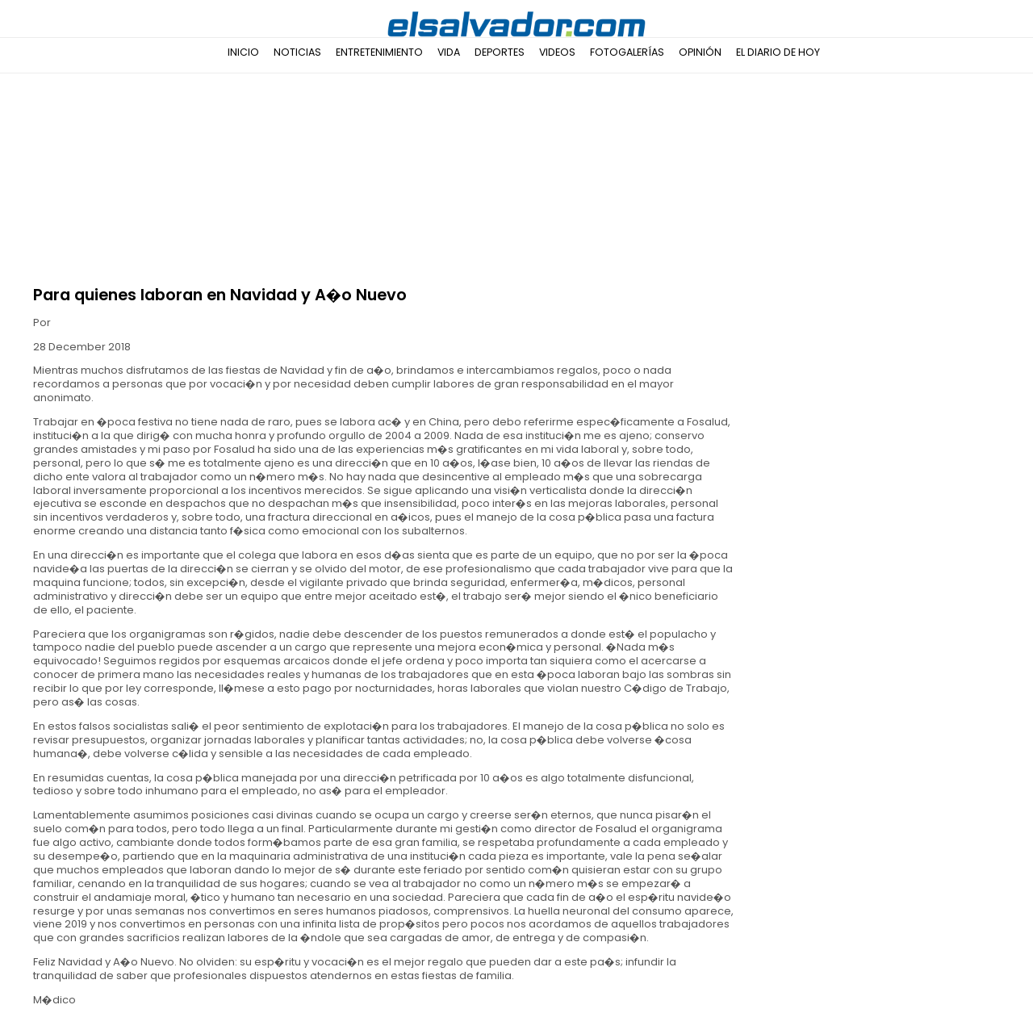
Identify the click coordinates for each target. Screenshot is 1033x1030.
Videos (557, 52)
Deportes (500, 52)
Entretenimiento (379, 52)
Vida (448, 52)
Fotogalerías (627, 52)
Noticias (297, 52)
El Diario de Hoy (778, 52)
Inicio (243, 52)
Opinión (700, 52)
